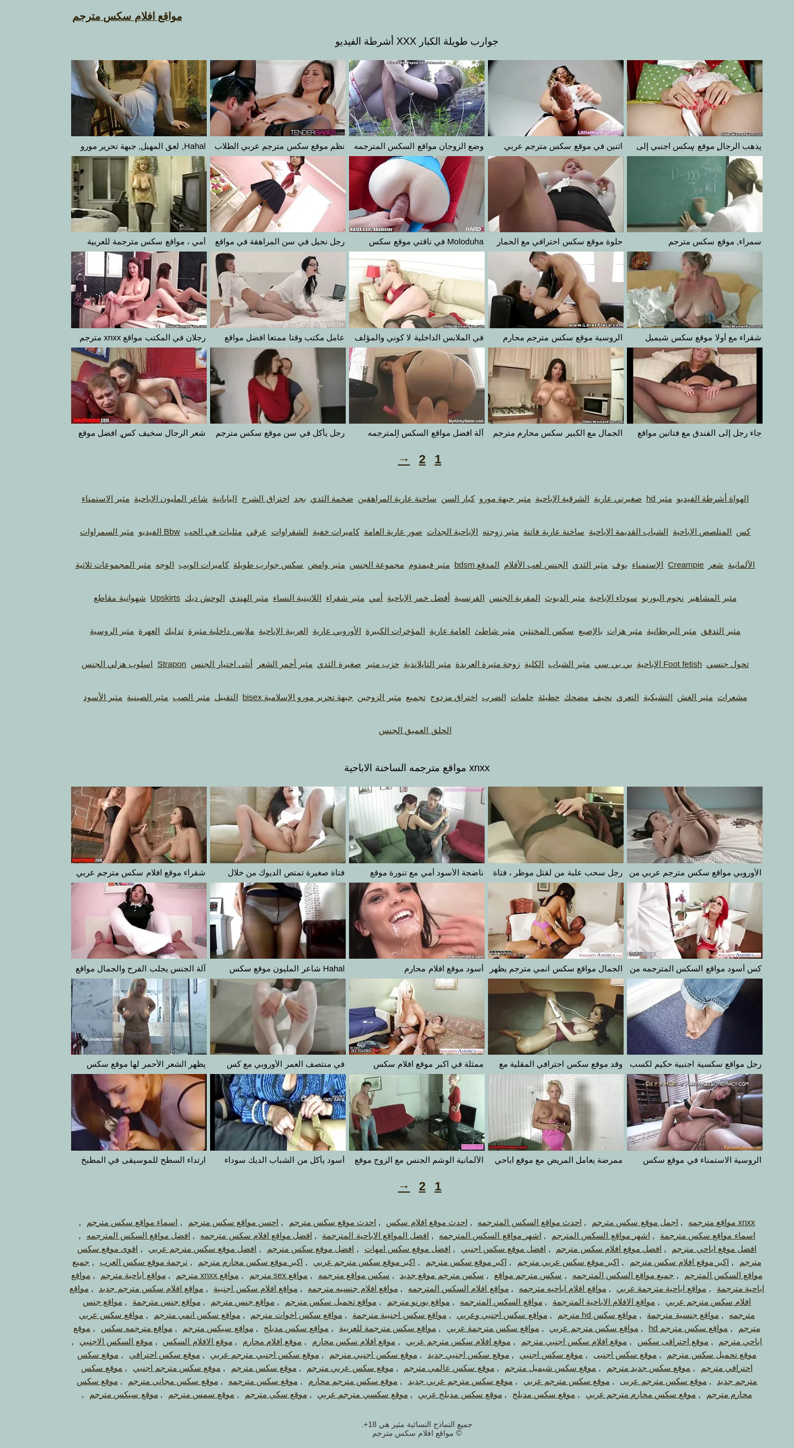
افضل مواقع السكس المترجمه (119, 1235)
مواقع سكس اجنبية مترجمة (379, 1314)
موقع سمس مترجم (181, 1394)
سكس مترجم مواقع (508, 1275)
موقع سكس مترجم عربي (547, 1381)
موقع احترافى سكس (653, 1341)
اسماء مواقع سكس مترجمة (688, 1235)
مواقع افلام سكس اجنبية (236, 1288)
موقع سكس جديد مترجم (629, 1367)
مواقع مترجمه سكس (117, 1328)
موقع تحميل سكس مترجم (692, 1354)
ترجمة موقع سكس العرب (124, 1262)
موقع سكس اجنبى (605, 1354)
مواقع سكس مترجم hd (668, 1328)
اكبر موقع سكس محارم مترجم (230, 1262)
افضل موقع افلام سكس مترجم (589, 1248)
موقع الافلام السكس (177, 1341)
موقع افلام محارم (252, 1341)
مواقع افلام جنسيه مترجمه (333, 1288)
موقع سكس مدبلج (523, 1394)
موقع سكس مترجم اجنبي (157, 1367)
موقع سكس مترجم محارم (333, 1381)
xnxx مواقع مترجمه (701, 1222)
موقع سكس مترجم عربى (643, 1381)
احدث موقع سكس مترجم (313, 1222)
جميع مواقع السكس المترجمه (603, 1275)
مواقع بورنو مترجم (398, 1301)
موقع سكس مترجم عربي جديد (440, 1381)
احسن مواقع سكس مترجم (213, 1222)
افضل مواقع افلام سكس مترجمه (236, 1235)
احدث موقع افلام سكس (407, 1222)
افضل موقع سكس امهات (388, 1248)
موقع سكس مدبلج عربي (440, 1394)
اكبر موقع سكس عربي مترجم (548, 1262)
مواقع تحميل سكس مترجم (311, 1301)
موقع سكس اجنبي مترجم (353, 1354)
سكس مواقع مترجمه (334, 1275)
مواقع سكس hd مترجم (577, 1314)
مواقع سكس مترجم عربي (574, 1328)
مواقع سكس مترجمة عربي (473, 1328)
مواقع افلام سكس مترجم (107, 16)
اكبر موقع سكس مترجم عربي (344, 1262)
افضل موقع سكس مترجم (291, 1248)
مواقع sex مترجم (258, 1275)
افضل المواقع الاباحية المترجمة (355, 1235)
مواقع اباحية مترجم (113, 1275)
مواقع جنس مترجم (223, 1301)
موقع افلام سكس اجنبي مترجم (554, 1341)
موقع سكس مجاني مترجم (153, 1381)
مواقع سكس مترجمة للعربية (368, 1328)
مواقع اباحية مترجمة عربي (642, 1288)
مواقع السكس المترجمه (481, 1301)
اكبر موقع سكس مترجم (446, 1262)
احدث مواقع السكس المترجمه (510, 1222)
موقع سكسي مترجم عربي (342, 1394)
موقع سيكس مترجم (103, 1394)
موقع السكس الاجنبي (96, 1341)
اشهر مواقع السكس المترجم (581, 1235)
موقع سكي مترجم (256, 1394)
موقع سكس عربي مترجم (330, 1367)
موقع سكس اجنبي (531, 1354)
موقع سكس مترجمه (243, 1381)
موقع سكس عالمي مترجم (429, 1367)
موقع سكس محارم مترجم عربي (621, 1394)
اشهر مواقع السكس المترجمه (470, 1235)
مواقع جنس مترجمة (146, 1301)
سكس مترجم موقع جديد (422, 1275)
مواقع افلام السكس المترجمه (438, 1288)
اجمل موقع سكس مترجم (615, 1222)
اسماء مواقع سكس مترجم (112, 1222)
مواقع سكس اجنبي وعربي (482, 1314)
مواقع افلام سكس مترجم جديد (131, 1288)
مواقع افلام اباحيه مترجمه (543, 1288)
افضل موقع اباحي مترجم (694, 1248)
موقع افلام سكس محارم (334, 1341)
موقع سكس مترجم (244, 1367)
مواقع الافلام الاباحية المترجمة (584, 1301)
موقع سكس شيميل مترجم (531, 1367)
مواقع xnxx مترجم (187, 1275)
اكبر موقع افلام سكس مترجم (660, 1262)
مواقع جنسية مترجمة (663, 1314)
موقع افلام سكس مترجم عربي (438, 1341)
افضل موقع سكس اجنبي (484, 1248)
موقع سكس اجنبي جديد (448, 1354)
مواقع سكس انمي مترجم (177, 1314)
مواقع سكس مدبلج (276, 1328)
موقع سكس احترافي (144, 1354)
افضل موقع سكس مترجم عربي (182, 1248)
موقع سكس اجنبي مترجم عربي (244, 1354)
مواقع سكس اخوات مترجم (276, 1314)
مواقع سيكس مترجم (198, 1328)
